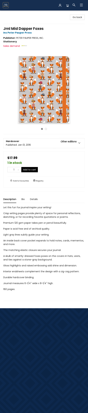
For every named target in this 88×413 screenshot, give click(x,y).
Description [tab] (9, 199)
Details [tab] (34, 199)
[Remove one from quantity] (10, 169)
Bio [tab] (23, 199)
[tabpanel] (44, 253)
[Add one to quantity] (18, 169)
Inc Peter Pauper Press (18, 32)
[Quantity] (14, 169)
